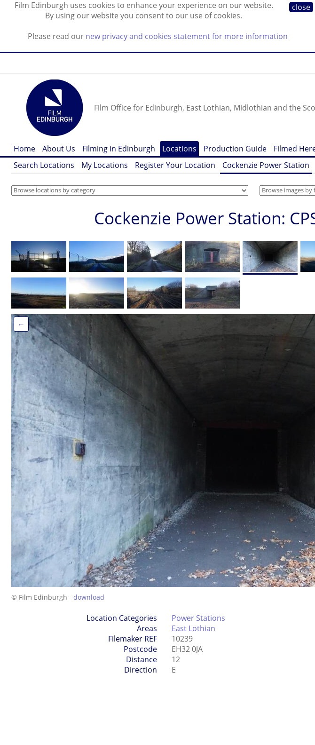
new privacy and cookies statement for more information (187, 36)
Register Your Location (175, 165)
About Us (58, 148)
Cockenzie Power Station (265, 165)
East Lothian (193, 628)
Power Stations (198, 618)
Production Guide (235, 148)
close (301, 7)
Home (24, 148)
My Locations (104, 165)
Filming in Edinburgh (118, 148)
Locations (179, 148)
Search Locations (44, 165)
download (88, 597)
